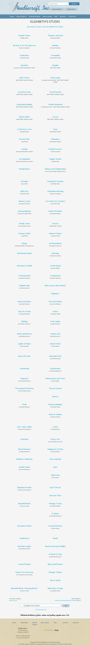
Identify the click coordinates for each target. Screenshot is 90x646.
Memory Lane (24, 201)
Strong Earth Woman (24, 388)
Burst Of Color (24, 356)
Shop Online (24, 622)
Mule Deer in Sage (55, 588)
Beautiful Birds (24, 503)
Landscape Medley (24, 104)
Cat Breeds (24, 368)
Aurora (55, 223)
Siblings (24, 321)
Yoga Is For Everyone (24, 572)
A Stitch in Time (55, 554)
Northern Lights (24, 546)
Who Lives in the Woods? (55, 285)
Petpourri (24, 378)
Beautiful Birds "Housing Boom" (24, 588)
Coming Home (24, 275)
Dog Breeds (55, 368)
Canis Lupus (55, 78)
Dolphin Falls (24, 285)
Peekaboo (55, 139)
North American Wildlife (55, 546)
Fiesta (55, 538)
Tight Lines (55, 475)
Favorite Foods (24, 92)
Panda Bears (24, 169)
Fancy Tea (55, 439)
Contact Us (72, 16)
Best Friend (24, 78)
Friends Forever (55, 149)
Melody (55, 45)
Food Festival (55, 92)
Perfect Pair (24, 139)
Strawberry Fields (24, 266)
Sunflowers (24, 538)
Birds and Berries (24, 334)
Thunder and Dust (55, 35)
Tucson (55, 117)
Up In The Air (55, 487)
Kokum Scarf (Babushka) (55, 169)
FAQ (55, 16)
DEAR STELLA (13, 600)
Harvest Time (55, 495)
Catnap (24, 149)
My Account (57, 9)
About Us (63, 16)
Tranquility (55, 55)
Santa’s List (55, 334)
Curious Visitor (24, 233)
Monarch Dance (24, 301)
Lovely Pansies (24, 564)
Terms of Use (52, 644)
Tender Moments (55, 104)
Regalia (55, 65)
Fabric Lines (41, 27)
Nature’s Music (55, 233)
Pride (24, 404)
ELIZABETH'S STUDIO (55, 27)
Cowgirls (24, 181)
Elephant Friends (24, 487)
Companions (55, 275)
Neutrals (24, 65)
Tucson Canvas (55, 388)
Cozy (55, 129)
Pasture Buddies (55, 404)
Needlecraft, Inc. (29, 6)
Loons (55, 427)
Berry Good (55, 580)
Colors (55, 311)
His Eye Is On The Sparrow (24, 45)
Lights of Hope (24, 344)
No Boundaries (55, 243)
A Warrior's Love (24, 129)
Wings (24, 243)
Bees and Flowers (55, 564)
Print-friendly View (40, 609)
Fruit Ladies (55, 321)
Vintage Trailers (55, 572)
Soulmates (24, 55)
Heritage (55, 253)
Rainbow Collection (24, 459)
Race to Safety (55, 414)
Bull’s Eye (24, 191)
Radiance (55, 293)
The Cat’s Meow (55, 301)
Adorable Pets (55, 356)
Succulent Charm (24, 526)
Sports (55, 396)
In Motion (24, 439)
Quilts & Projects (34, 16)
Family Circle (24, 223)
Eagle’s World (55, 159)
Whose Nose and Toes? (55, 378)
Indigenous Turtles (55, 449)
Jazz (55, 467)
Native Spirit (24, 117)
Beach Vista (55, 344)
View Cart (71, 9)
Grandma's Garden (55, 181)
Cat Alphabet (24, 159)
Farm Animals (55, 459)
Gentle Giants (24, 467)
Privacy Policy (67, 644)
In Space (55, 513)
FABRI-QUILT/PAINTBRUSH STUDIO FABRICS (68, 600)
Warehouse (31, 27)
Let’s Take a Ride (24, 427)
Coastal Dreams (55, 526)
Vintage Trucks (55, 503)
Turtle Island (55, 266)
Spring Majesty (24, 211)
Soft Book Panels (24, 253)
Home (12, 16)
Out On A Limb (24, 311)
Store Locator (47, 16)
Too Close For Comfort (55, 201)
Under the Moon (55, 211)
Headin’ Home (24, 35)
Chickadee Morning (55, 191)
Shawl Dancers (24, 449)
